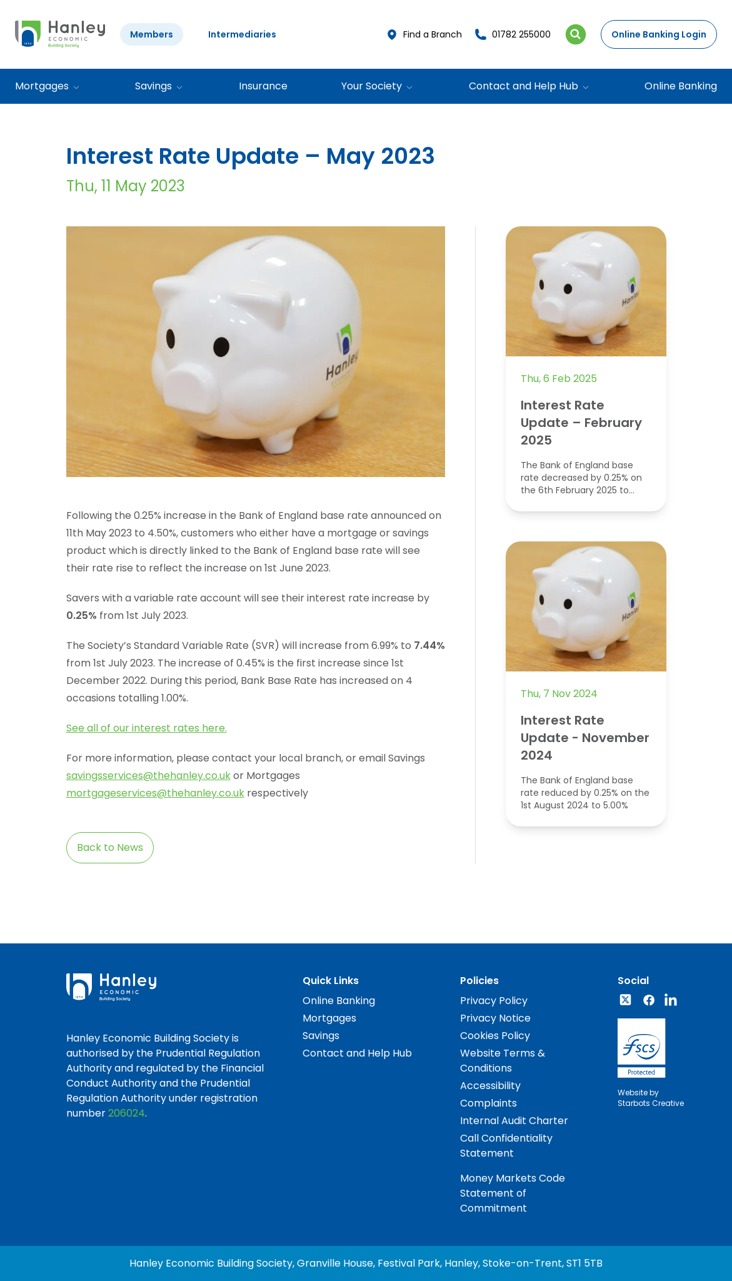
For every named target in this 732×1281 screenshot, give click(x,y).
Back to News (110, 847)
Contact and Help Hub (357, 1053)
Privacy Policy (494, 1000)
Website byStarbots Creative (651, 1097)
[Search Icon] (575, 34)
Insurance (263, 86)
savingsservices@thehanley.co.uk (148, 775)
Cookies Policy (495, 1035)
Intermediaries (242, 34)
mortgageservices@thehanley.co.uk (155, 793)
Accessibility (490, 1085)
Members (151, 34)
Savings (321, 1035)
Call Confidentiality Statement (506, 1145)
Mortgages (329, 1018)
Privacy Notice (495, 1018)
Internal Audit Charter (514, 1120)
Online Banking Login (658, 34)
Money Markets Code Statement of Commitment (512, 1193)
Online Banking (680, 86)
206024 (126, 1113)
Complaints (488, 1103)
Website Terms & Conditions (502, 1060)
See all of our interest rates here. (146, 728)
